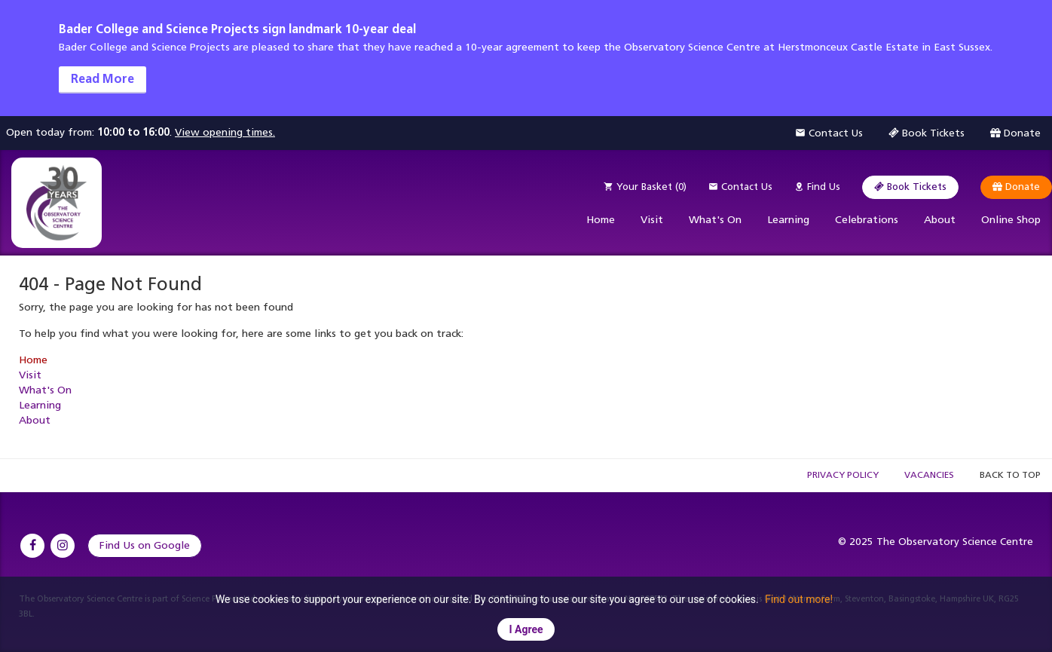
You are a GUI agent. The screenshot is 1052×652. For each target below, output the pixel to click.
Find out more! (799, 599)
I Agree (526, 629)
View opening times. (225, 132)
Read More (102, 79)
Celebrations (866, 219)
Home (600, 219)
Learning (788, 219)
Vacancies (929, 475)
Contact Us (740, 186)
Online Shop (1011, 219)
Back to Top (1010, 475)
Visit (652, 219)
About (940, 219)
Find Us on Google (144, 545)
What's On (715, 219)
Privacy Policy (843, 475)
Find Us (817, 186)
